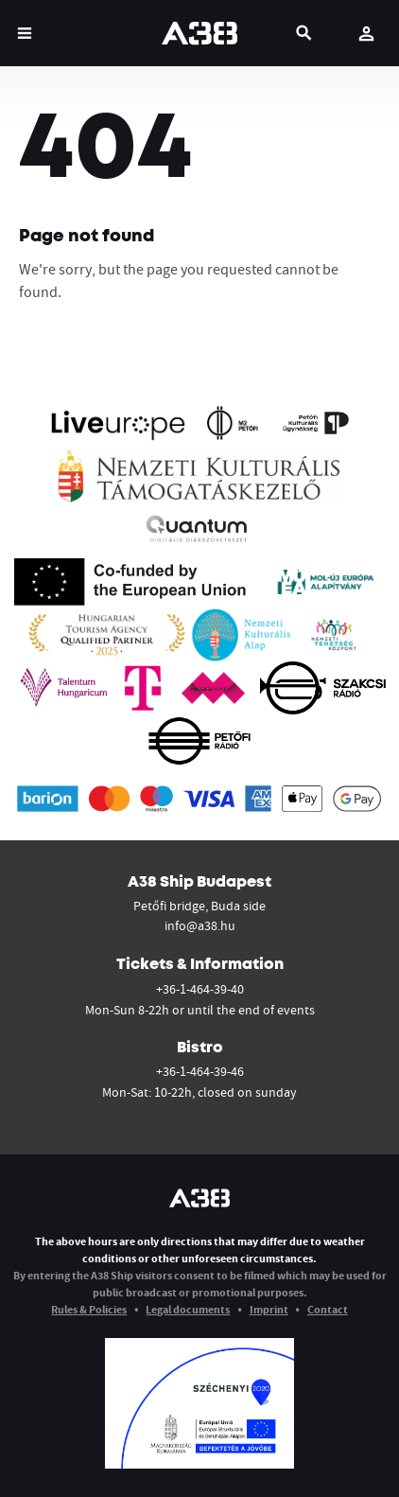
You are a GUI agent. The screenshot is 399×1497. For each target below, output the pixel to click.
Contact (327, 1309)
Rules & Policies (89, 1309)
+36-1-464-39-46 (200, 1071)
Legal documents (188, 1309)
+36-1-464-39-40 (200, 988)
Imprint (269, 1309)
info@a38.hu (200, 925)
